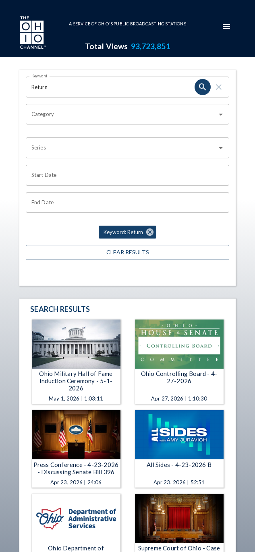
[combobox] (121, 114)
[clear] (219, 87)
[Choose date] (125, 175)
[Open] (220, 114)
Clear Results (127, 252)
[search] (203, 87)
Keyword (39, 75)
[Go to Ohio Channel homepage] (32, 33)
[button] (127, 232)
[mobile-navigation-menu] (226, 27)
